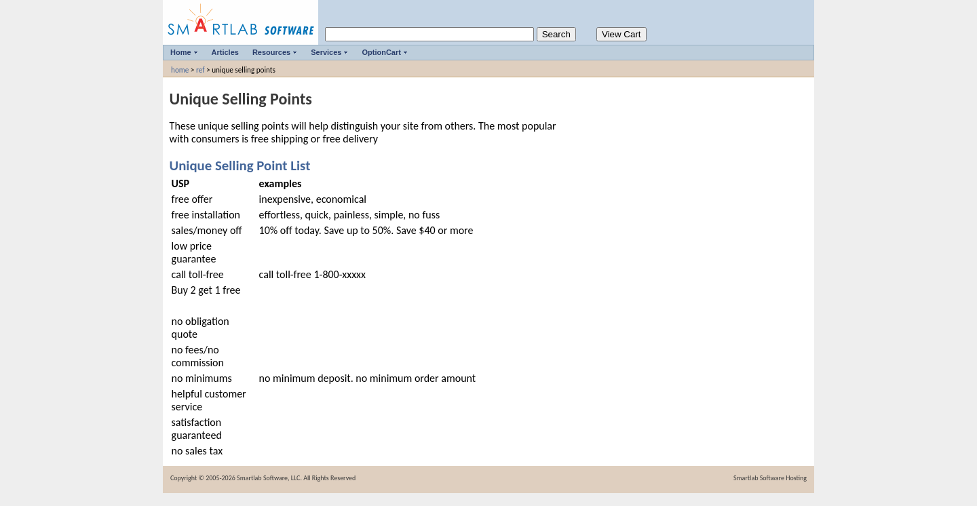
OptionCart (381, 52)
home (180, 70)
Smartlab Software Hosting (770, 477)
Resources (271, 52)
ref (200, 70)
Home (180, 52)
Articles (225, 52)
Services (326, 52)
